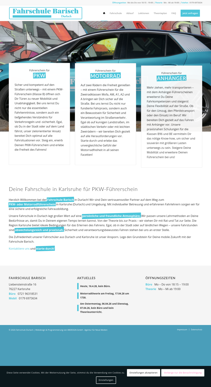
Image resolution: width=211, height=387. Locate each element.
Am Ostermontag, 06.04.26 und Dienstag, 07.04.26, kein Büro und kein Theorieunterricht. (104, 307)
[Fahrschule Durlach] (45, 13)
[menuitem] (104, 13)
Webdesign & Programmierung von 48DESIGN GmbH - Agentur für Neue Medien (71, 330)
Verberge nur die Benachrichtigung (183, 372)
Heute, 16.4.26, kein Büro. (95, 286)
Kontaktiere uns (19, 249)
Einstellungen (106, 380)
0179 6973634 (196, 2)
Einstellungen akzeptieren (144, 372)
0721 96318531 (28, 294)
